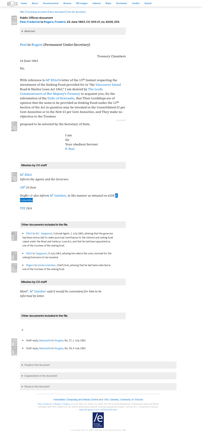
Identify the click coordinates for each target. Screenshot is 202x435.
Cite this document (76, 12)
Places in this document (37, 386)
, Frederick (30, 21)
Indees (96, 3)
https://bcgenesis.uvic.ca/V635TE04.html (98, 410)
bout (35, 3)
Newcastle (45, 340)
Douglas (58, 340)
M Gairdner (58, 195)
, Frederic (55, 21)
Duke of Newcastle (60, 98)
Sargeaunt (41, 253)
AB (22, 187)
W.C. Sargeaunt (44, 233)
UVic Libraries (111, 399)
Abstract (29, 31)
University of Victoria (131, 399)
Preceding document (36, 12)
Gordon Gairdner (46, 265)
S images (82, 3)
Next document (57, 12)
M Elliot (52, 80)
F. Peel (70, 149)
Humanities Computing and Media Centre (75, 399)
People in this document (37, 365)
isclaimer (121, 3)
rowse (67, 3)
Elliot (29, 233)
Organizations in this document (40, 375)
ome (24, 3)
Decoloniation (51, 3)
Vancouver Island (108, 84)
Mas (108, 3)
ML (22, 12)
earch (148, 3)
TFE (22, 208)
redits (136, 3)
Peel (23, 44)
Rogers (37, 44)
